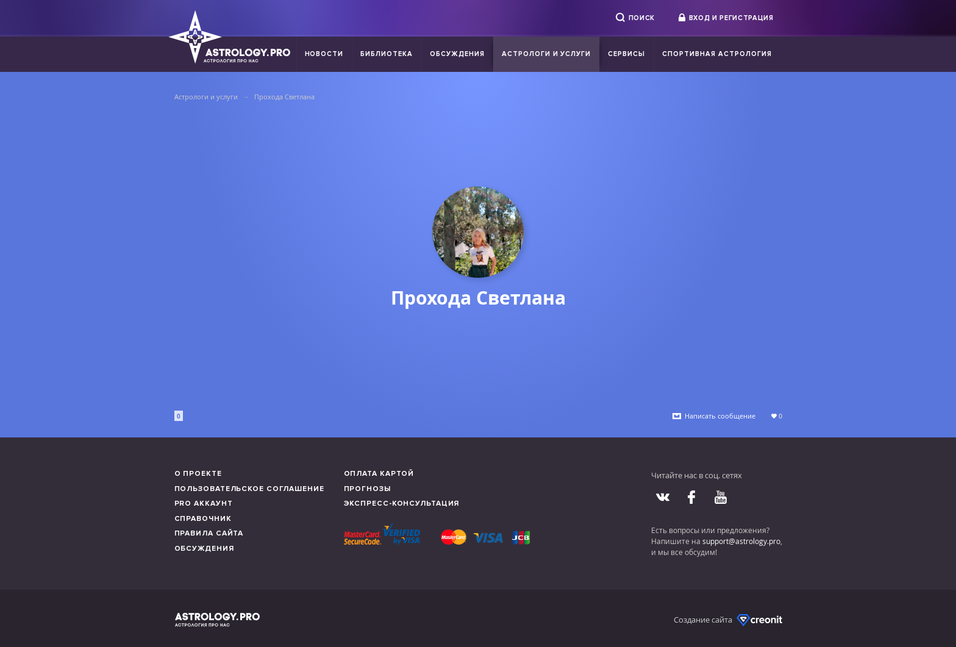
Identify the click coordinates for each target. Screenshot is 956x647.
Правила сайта (209, 533)
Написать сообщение (720, 415)
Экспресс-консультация (402, 503)
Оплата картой (379, 473)
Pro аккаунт (203, 503)
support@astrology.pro (741, 541)
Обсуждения (457, 54)
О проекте (198, 473)
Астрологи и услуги (546, 54)
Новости (324, 54)
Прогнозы (367, 488)
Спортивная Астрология (716, 54)
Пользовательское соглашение (249, 488)
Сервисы (626, 54)
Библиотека (386, 54)
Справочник (203, 518)
